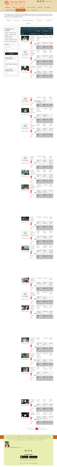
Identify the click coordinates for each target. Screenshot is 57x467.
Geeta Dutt (39, 111)
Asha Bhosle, (39, 305)
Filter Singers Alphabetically (9, 70)
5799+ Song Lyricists (10, 41)
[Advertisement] (31, 87)
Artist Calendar (31, 7)
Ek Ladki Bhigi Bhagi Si (32, 414)
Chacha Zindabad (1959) (39, 130)
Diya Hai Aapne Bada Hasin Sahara (33, 294)
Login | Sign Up (49, 1)
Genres (32, 23)
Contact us (34, 10)
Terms (24, 463)
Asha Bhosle (39, 156)
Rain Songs (51, 416)
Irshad (44, 100)
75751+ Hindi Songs (10, 34)
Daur (31, 97)
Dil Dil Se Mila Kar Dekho (32, 158)
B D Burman (45, 217)
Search (7, 44)
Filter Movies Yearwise (11, 64)
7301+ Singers (9, 38)
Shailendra (45, 42)
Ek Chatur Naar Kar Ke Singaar (32, 355)
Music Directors (32, 20)
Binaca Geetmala (10, 10)
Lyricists (44, 20)
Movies (12, 20)
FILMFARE (40, 7)
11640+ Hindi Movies (10, 32)
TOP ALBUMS (47, 7)
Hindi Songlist (20, 10)
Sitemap (27, 463)
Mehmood (39, 357)
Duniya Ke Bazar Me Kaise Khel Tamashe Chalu (32, 340)
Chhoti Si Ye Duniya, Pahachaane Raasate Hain (33, 53)
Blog (27, 10)
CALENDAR (22, 7)
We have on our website (9, 29)
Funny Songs (52, 190)
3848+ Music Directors (11, 39)
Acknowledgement (33, 463)
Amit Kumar (39, 97)
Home (8, 7)
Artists (20, 20)
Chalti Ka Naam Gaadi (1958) (39, 418)
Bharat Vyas (45, 311)
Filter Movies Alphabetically (9, 58)
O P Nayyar (45, 66)
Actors (24, 23)
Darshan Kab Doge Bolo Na (33, 68)
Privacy (21, 463)
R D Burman (45, 353)
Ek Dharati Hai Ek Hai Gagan (32, 401)
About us (15, 7)
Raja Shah (20, 447)
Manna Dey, (39, 353)
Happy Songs (52, 42)
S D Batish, (39, 184)
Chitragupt (45, 108)
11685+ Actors (8, 36)
